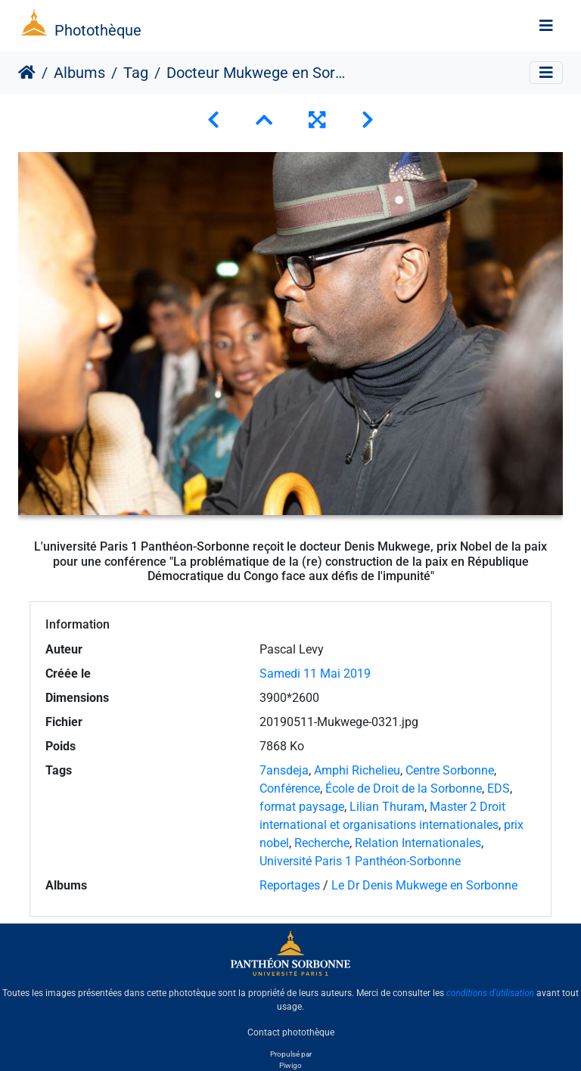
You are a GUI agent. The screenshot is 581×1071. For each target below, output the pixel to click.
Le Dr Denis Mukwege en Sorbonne (424, 885)
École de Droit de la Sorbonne (403, 788)
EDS (498, 788)
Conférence (289, 788)
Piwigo (290, 1065)
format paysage (301, 806)
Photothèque (97, 30)
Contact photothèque (290, 1032)
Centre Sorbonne (449, 770)
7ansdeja (284, 770)
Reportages (289, 885)
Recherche (322, 843)
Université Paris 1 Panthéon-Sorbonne (360, 861)
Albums (79, 73)
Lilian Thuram (387, 806)
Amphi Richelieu (357, 770)
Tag (135, 73)
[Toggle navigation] (546, 25)
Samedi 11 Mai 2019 (315, 673)
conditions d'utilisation (490, 993)
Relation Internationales (418, 843)
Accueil (27, 72)
